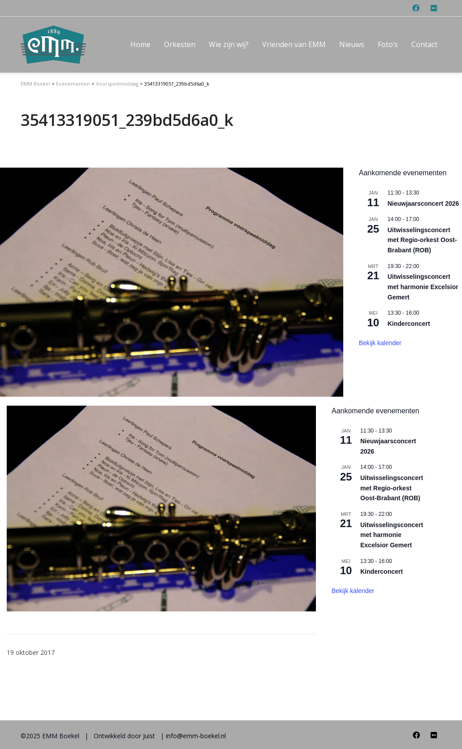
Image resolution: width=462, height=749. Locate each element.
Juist (149, 736)
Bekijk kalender (353, 590)
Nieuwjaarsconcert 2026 (423, 203)
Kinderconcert (381, 571)
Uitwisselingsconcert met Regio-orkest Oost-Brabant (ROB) (391, 488)
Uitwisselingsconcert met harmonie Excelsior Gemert (391, 535)
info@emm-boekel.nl (196, 736)
